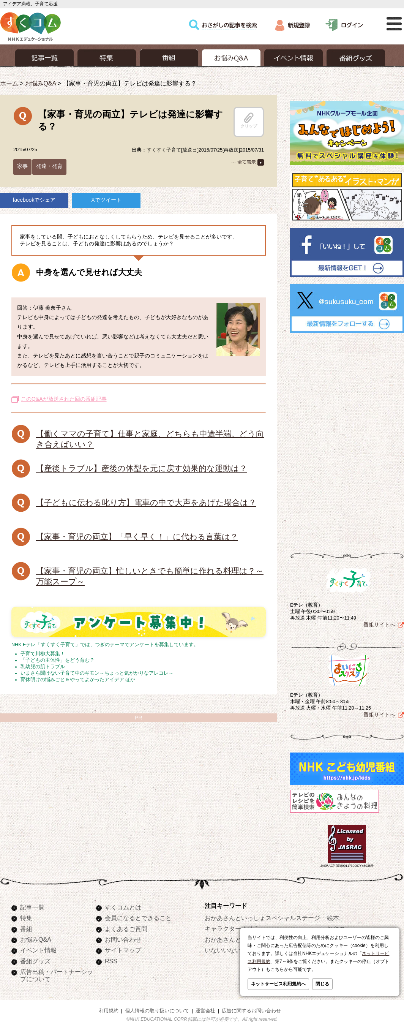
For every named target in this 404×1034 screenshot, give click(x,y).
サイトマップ (123, 950)
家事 (22, 166)
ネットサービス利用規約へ (278, 984)
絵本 (333, 917)
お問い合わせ (123, 939)
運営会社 (205, 1010)
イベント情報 (38, 950)
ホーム (9, 83)
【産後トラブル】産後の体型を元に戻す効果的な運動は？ (141, 468)
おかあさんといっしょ (235, 939)
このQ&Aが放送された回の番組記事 (64, 399)
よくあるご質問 (126, 928)
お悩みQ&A (40, 83)
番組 (26, 928)
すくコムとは (123, 907)
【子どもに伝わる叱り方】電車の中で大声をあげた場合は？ (146, 502)
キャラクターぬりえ (232, 928)
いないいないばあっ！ (235, 950)
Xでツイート (106, 200)
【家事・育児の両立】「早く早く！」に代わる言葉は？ (137, 536)
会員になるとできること (138, 917)
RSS (111, 961)
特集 (26, 917)
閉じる (322, 984)
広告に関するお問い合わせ (251, 1010)
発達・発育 (49, 166)
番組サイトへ (379, 624)
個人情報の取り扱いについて (157, 1010)
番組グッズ (35, 961)
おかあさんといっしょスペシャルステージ (262, 917)
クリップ (248, 120)
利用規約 (108, 1010)
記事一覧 (32, 907)
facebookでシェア (34, 200)
